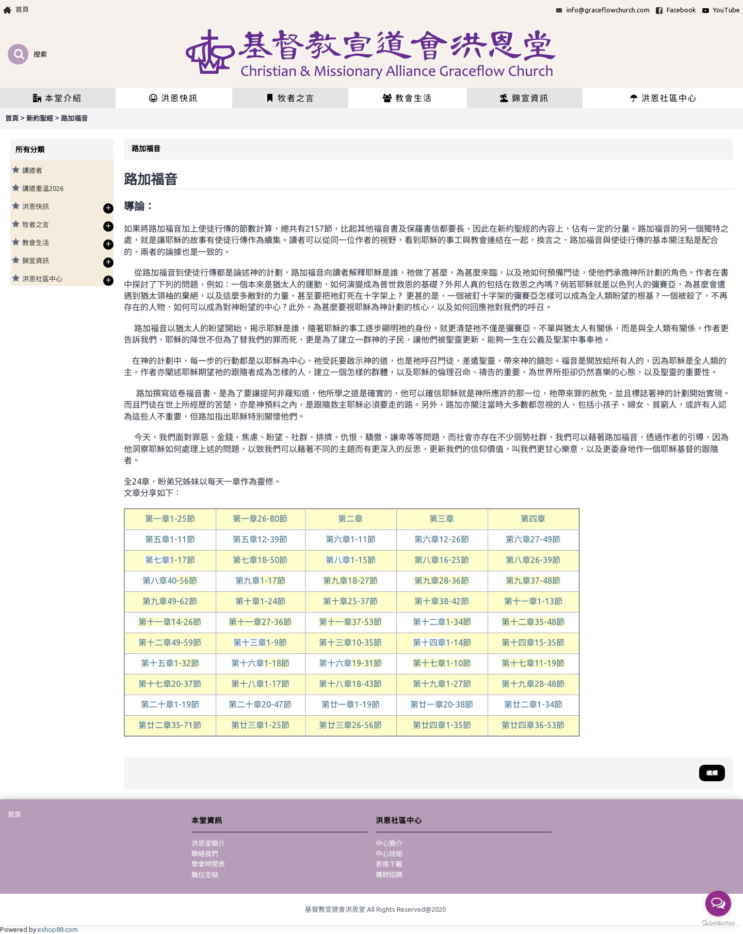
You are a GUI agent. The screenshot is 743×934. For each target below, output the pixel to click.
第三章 (441, 518)
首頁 (14, 814)
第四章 (533, 518)
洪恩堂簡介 (208, 843)
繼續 (712, 773)
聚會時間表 (208, 863)
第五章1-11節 (170, 539)
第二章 (350, 518)
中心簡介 (389, 843)
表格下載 (389, 863)
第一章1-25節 (170, 518)
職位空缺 (204, 874)
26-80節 (260, 518)
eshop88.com (58, 929)
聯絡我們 (204, 853)
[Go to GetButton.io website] (718, 923)
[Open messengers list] (718, 903)
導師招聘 (389, 874)
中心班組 (389, 853)
